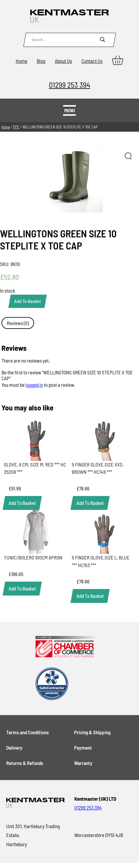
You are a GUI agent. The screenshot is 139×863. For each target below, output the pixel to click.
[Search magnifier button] (102, 39)
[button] (128, 156)
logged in (34, 385)
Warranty (83, 763)
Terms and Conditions (27, 732)
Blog (41, 61)
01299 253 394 (69, 84)
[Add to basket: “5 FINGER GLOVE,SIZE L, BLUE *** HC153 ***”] (90, 596)
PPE (16, 127)
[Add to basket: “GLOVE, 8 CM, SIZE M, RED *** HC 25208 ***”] (22, 503)
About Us (63, 61)
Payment (83, 748)
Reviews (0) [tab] (18, 323)
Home (21, 61)
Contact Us (92, 61)
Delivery (14, 748)
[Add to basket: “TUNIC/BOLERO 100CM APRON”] (22, 589)
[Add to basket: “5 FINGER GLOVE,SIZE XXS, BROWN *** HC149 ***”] (90, 503)
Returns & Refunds (24, 763)
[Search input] (64, 39)
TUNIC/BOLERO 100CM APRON (33, 557)
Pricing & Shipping (92, 732)
